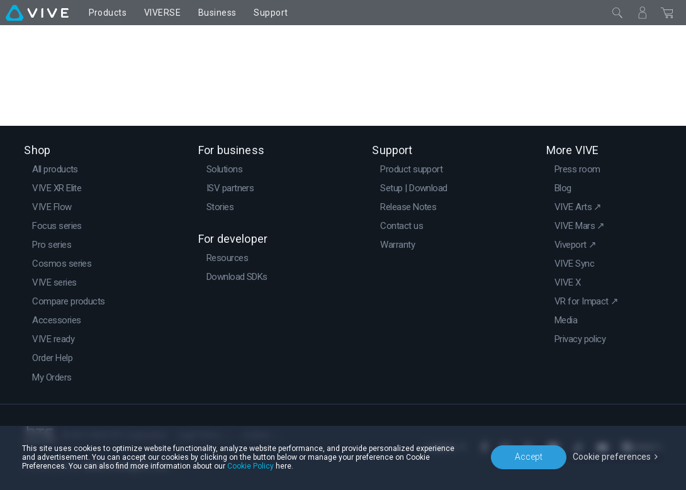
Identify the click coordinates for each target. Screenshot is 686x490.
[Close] (617, 12)
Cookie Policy (250, 466)
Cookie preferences (612, 457)
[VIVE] (37, 12)
